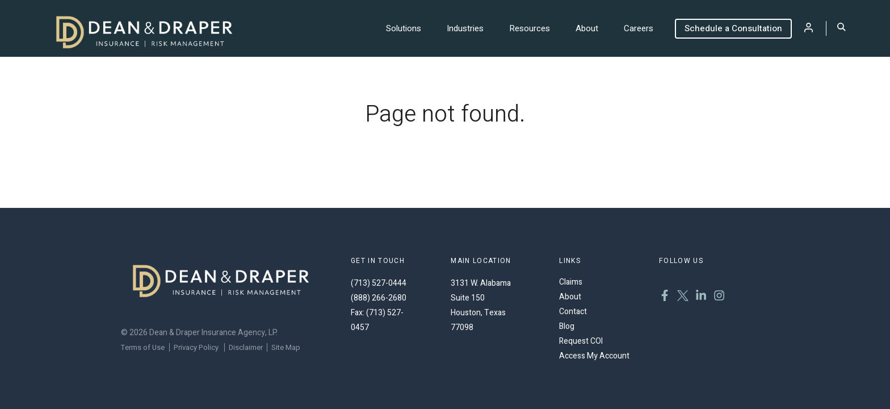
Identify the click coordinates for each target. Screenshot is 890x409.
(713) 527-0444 (378, 283)
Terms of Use (143, 347)
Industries (465, 28)
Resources (529, 28)
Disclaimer (246, 347)
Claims (570, 282)
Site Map (285, 347)
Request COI (581, 341)
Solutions (403, 28)
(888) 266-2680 (378, 298)
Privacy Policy (196, 347)
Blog (566, 326)
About (587, 28)
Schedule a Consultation (733, 28)
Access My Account (594, 356)
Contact (573, 312)
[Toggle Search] (841, 28)
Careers (638, 28)
